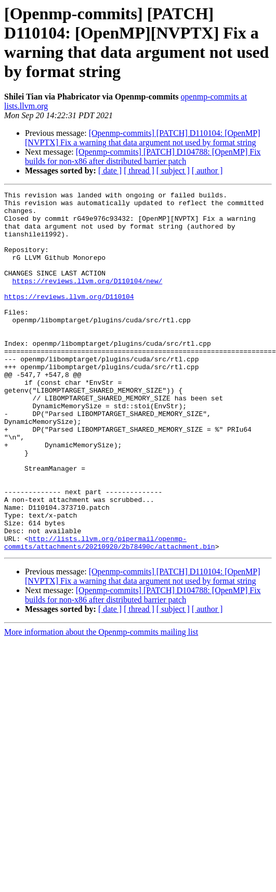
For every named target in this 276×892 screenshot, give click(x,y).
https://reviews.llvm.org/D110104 (69, 318)
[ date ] (110, 170)
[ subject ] (173, 170)
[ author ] (207, 170)
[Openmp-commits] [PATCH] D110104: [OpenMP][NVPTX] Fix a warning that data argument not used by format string (142, 138)
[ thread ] (139, 170)
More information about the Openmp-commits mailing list (101, 703)
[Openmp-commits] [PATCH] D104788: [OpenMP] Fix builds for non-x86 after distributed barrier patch (143, 156)
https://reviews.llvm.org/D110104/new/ (87, 299)
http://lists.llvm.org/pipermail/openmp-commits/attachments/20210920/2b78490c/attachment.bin (109, 613)
